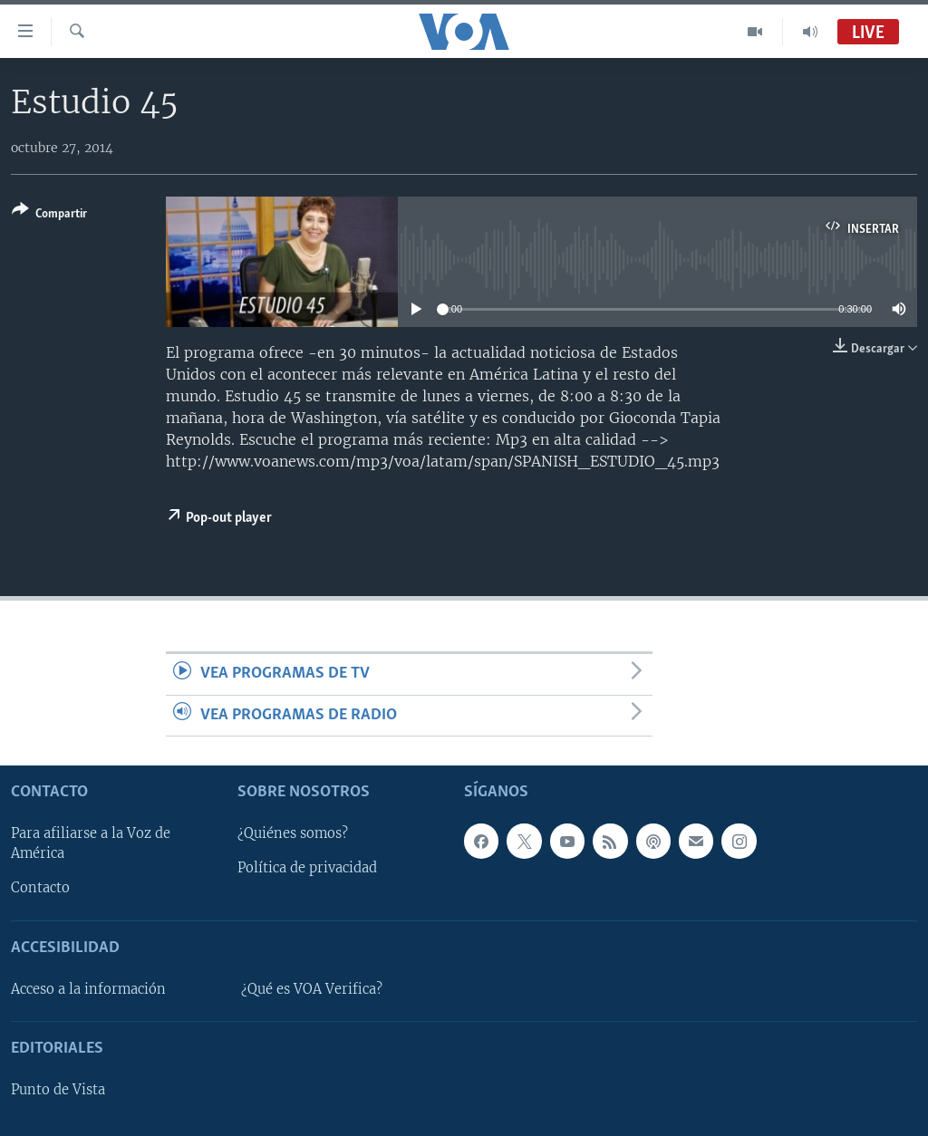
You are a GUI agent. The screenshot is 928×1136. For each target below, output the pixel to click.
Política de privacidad (307, 869)
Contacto (40, 889)
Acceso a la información (88, 989)
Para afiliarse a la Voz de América (90, 844)
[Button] (49, 215)
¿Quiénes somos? (292, 834)
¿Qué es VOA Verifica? (311, 989)
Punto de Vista (58, 1090)
